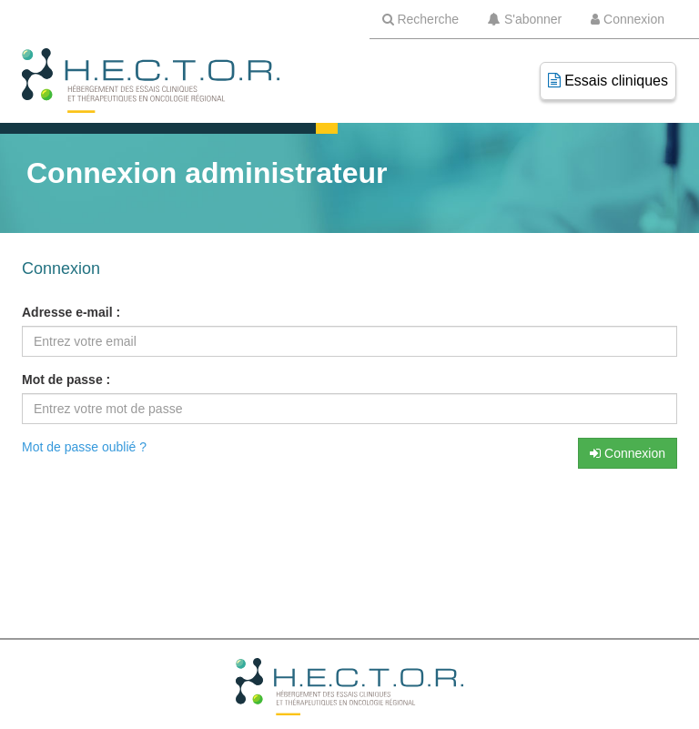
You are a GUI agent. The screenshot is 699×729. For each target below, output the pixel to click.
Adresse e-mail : (71, 312)
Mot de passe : (66, 379)
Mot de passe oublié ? (84, 447)
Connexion (627, 453)
